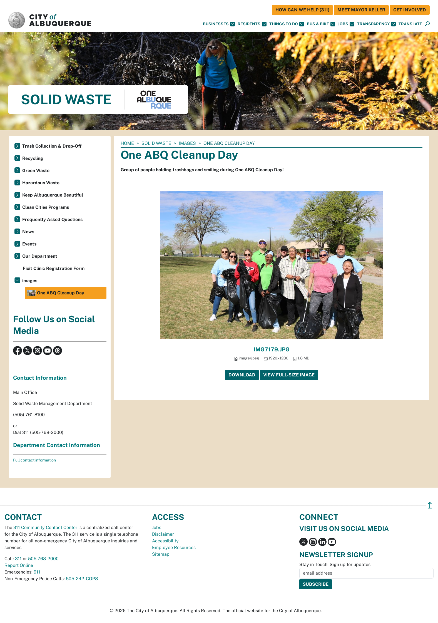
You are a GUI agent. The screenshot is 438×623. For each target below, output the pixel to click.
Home (127, 143)
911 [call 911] (37, 572)
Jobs (346, 24)
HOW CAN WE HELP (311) (302, 10)
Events (29, 244)
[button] (410, 24)
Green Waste (35, 170)
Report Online (18, 565)
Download (241, 375)
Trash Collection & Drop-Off (51, 146)
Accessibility (165, 540)
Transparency (376, 24)
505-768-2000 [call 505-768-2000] (43, 558)
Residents (252, 24)
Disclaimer (163, 534)
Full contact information (34, 460)
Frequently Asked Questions (52, 219)
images (187, 143)
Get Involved (409, 10)
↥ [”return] (430, 505)
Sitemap (161, 554)
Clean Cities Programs (45, 207)
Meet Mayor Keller (361, 10)
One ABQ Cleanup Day (55, 293)
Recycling (32, 158)
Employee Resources (174, 547)
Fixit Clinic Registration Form (53, 268)
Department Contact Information (56, 445)
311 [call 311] (18, 558)
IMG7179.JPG (272, 349)
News (28, 231)
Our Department (39, 256)
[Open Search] (427, 24)
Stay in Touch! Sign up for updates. (335, 564)
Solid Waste (156, 143)
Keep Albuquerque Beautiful (52, 195)
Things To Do (286, 24)
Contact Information (40, 377)
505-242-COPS (82, 578)
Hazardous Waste (40, 182)
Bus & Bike (321, 24)
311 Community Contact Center (45, 527)
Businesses (219, 24)
